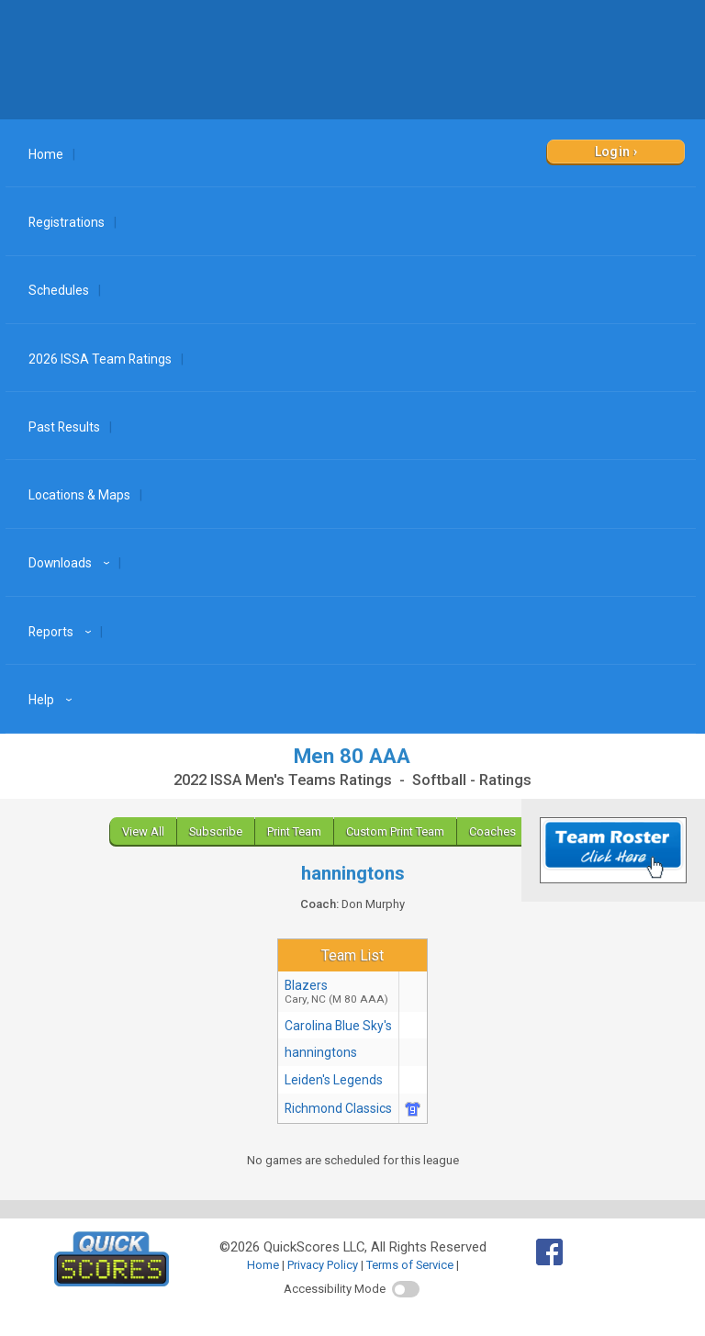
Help (52, 699)
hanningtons (321, 1052)
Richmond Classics (338, 1108)
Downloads (71, 563)
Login (613, 151)
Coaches (492, 831)
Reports (62, 631)
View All (143, 831)
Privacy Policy (322, 1265)
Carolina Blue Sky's (338, 1025)
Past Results (64, 427)
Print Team (294, 831)
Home (45, 154)
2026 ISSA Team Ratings (100, 359)
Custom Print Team (395, 831)
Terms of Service (409, 1265)
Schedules (58, 290)
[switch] (406, 1289)
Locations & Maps (79, 495)
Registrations (66, 222)
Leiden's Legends (334, 1079)
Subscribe (215, 831)
